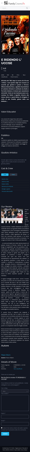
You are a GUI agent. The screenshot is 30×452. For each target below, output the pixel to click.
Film (18, 75)
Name (3, 413)
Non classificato (18, 369)
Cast (5, 174)
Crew (13, 174)
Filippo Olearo (5, 355)
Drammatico (14, 77)
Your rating (4, 388)
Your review (5, 393)
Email (3, 420)
